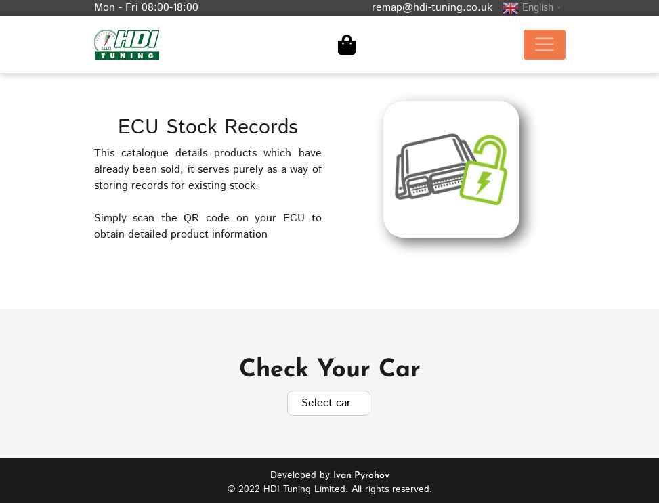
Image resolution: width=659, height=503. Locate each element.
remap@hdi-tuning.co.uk (432, 8)
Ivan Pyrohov (361, 471)
